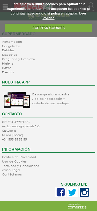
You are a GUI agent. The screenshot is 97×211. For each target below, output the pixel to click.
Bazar (6, 68)
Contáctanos (12, 174)
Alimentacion (12, 42)
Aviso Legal (11, 170)
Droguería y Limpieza (18, 59)
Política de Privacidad (19, 157)
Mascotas (9, 55)
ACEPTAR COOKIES (48, 28)
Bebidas (8, 50)
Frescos (8, 72)
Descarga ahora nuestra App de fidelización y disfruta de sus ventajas (51, 99)
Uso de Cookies (14, 161)
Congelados (11, 46)
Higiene (7, 63)
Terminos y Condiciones (20, 166)
